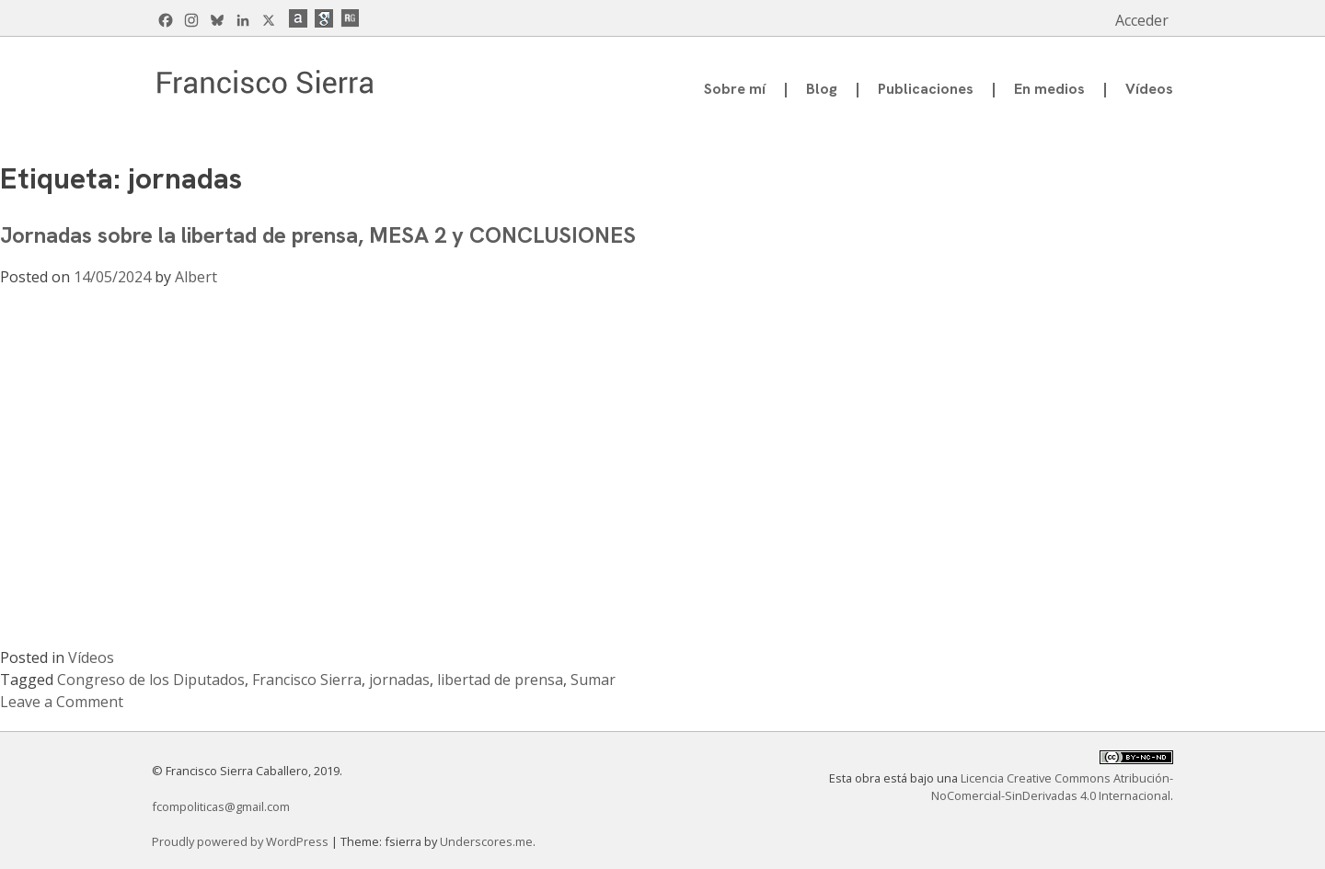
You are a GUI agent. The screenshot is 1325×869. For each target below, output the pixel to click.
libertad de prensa (500, 679)
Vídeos (1149, 88)
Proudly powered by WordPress (241, 841)
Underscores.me (486, 841)
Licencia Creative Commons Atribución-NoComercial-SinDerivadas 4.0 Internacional (1052, 787)
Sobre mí (735, 88)
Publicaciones (926, 88)
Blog (821, 88)
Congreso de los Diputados (151, 679)
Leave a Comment (61, 702)
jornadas (399, 679)
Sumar (593, 679)
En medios (1049, 88)
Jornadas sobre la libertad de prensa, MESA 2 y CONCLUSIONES (318, 235)
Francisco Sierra (307, 679)
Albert (196, 277)
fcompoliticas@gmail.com (221, 806)
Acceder (1142, 20)
